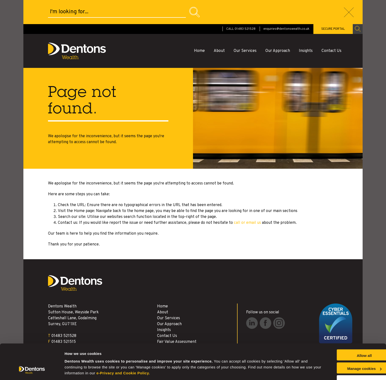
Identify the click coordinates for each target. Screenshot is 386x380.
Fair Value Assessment (176, 317)
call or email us (247, 198)
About (219, 26)
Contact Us (331, 26)
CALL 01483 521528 (241, 5)
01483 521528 (63, 311)
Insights (306, 26)
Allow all (345, 339)
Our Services (245, 26)
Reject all (345, 365)
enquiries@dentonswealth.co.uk (286, 5)
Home (199, 26)
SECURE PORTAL (333, 5)
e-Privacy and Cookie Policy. (172, 357)
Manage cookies (78, 370)
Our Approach (277, 26)
